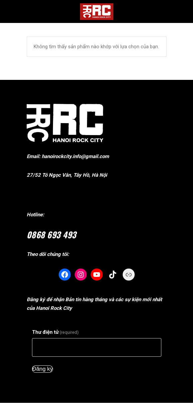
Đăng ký (42, 369)
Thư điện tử (55, 332)
